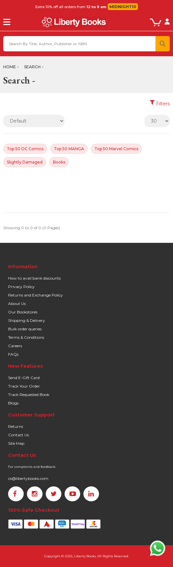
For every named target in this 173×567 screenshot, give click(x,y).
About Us (17, 303)
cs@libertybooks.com (28, 478)
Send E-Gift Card (24, 377)
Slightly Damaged (25, 162)
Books (59, 162)
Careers (15, 345)
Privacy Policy (21, 286)
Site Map (16, 443)
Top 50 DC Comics (25, 148)
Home (9, 66)
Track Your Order (24, 386)
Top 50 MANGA (69, 148)
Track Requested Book (28, 394)
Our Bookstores (22, 312)
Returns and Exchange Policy (35, 295)
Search (32, 66)
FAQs (13, 354)
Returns (15, 426)
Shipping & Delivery (26, 320)
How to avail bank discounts (34, 278)
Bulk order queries (25, 328)
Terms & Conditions (26, 337)
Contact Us (18, 434)
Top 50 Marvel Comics (116, 148)
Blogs (13, 403)
